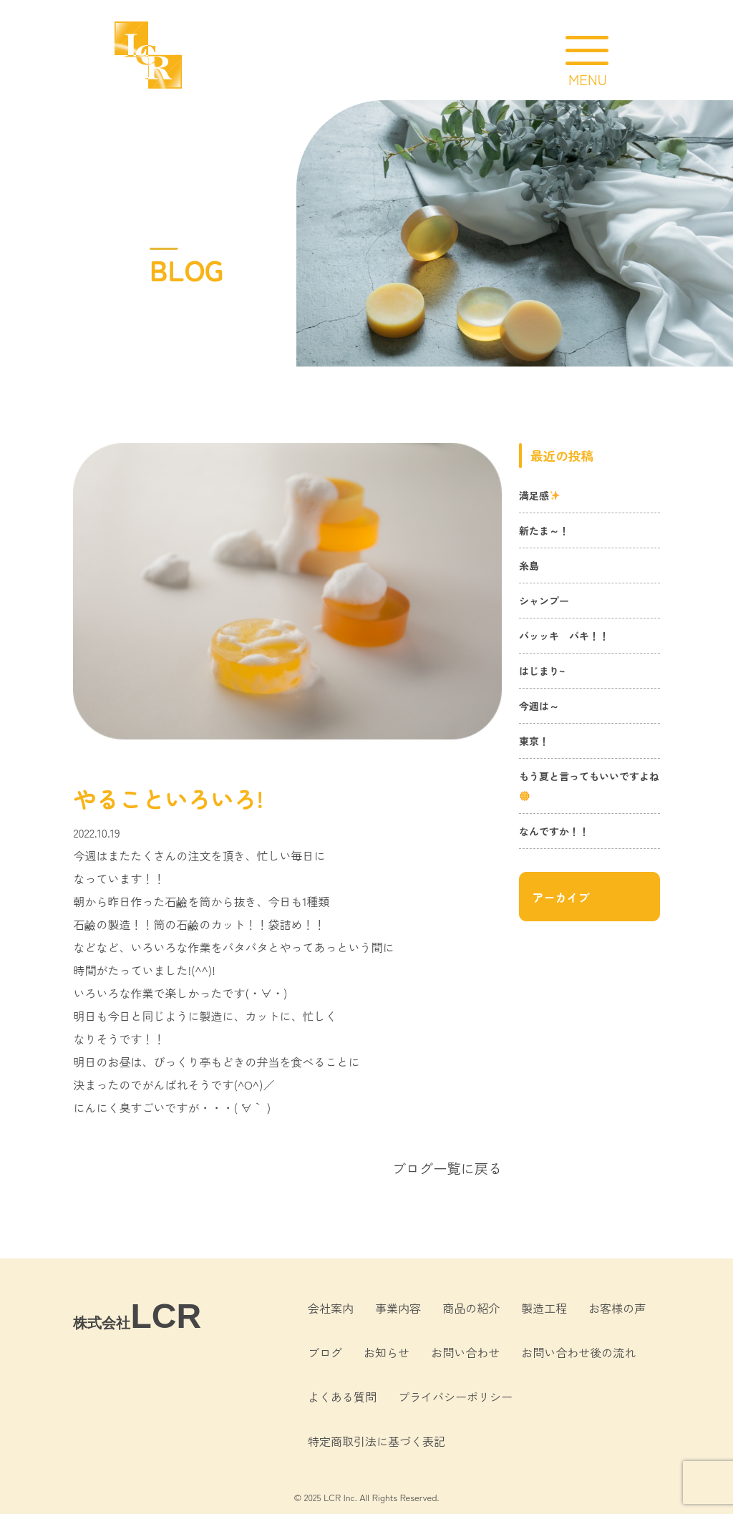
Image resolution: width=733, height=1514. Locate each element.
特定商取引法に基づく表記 (376, 1441)
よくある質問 (342, 1396)
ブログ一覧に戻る (447, 1168)
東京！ (534, 741)
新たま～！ (544, 530)
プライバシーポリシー (455, 1396)
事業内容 (398, 1307)
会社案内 (331, 1307)
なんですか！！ (554, 831)
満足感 (539, 495)
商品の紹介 (471, 1307)
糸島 (529, 565)
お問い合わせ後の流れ (578, 1352)
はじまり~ (542, 671)
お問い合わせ (465, 1352)
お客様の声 (617, 1307)
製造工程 (544, 1307)
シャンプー (544, 600)
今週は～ (539, 706)
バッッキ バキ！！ (564, 636)
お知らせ (386, 1352)
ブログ (325, 1352)
